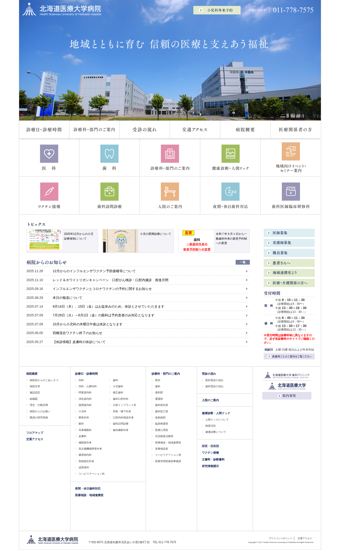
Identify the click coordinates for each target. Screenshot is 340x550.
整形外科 (84, 417)
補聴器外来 (85, 442)
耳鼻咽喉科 (85, 430)
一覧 (243, 262)
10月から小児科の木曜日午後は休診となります (88, 324)
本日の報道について (67, 298)
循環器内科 (85, 405)
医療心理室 (161, 430)
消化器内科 (85, 398)
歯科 (115, 380)
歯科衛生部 (161, 405)
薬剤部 (159, 392)
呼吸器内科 (85, 392)
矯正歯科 (118, 392)
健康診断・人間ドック (216, 413)
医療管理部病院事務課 (168, 461)
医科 (157, 380)
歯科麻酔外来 (120, 430)
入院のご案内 (210, 400)
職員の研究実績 (39, 417)
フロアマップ (34, 432)
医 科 (268, 305)
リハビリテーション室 (168, 454)
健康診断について (215, 431)
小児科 (82, 411)
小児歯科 (118, 386)
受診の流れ (209, 373)
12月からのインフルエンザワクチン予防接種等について (94, 271)
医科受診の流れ (214, 380)
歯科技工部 (161, 411)
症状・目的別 (210, 446)
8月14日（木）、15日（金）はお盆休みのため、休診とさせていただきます (108, 306)
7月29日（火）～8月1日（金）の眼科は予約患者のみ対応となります (103, 315)
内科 (81, 380)
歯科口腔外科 (120, 398)
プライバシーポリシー (280, 538)
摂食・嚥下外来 (122, 411)
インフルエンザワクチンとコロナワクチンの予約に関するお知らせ (102, 289)
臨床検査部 (161, 423)
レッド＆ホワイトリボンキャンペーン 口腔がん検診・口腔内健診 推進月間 (110, 280)
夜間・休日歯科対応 (88, 488)
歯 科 (268, 323)
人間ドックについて (217, 419)
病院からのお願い (40, 411)
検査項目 (210, 425)
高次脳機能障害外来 (90, 448)
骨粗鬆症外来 (86, 461)
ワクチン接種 (210, 452)
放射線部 (160, 417)
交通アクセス (34, 439)
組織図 (34, 398)
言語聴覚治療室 (164, 436)
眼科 (81, 423)
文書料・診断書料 (213, 459)
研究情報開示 (210, 466)
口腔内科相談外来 (123, 417)
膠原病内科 (85, 454)
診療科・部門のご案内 (166, 373)
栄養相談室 (161, 448)
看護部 (159, 398)
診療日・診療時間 (86, 373)
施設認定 (35, 392)
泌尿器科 (84, 467)
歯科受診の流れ (214, 386)
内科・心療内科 (88, 386)
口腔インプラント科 (124, 405)
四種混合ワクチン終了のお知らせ (77, 333)
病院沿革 (35, 386)
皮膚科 (82, 436)
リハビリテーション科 (92, 473)
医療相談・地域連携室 (89, 495)
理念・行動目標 (39, 405)
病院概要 (32, 373)
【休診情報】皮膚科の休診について (79, 342)
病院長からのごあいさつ (44, 380)
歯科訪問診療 (120, 423)
